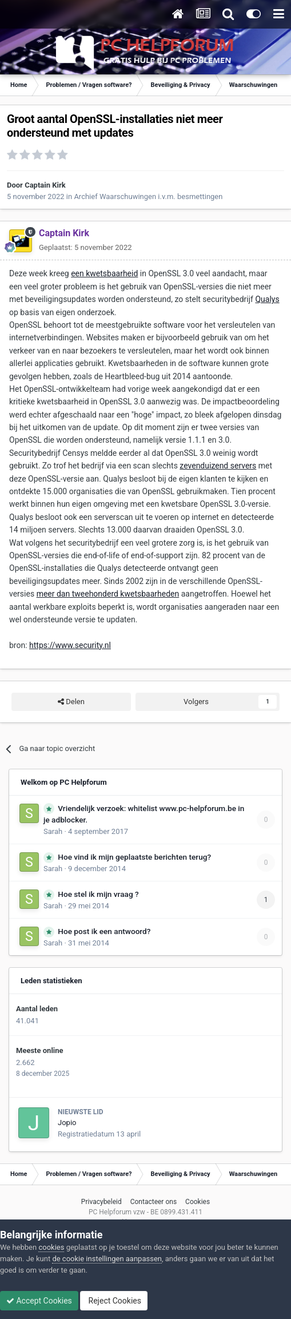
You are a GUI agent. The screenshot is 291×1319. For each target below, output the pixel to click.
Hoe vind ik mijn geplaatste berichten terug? (134, 856)
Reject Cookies (113, 1300)
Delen (71, 701)
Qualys (267, 299)
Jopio (67, 1122)
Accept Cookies (39, 1300)
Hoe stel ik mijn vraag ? (98, 894)
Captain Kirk (45, 185)
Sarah (52, 831)
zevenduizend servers (218, 465)
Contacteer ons (153, 1202)
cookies (51, 1247)
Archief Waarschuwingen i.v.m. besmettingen (148, 196)
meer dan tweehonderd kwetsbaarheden (108, 593)
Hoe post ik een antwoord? (104, 931)
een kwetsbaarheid (104, 273)
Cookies (197, 1202)
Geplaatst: (85, 247)
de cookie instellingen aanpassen (107, 1258)
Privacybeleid (101, 1202)
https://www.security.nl (70, 645)
